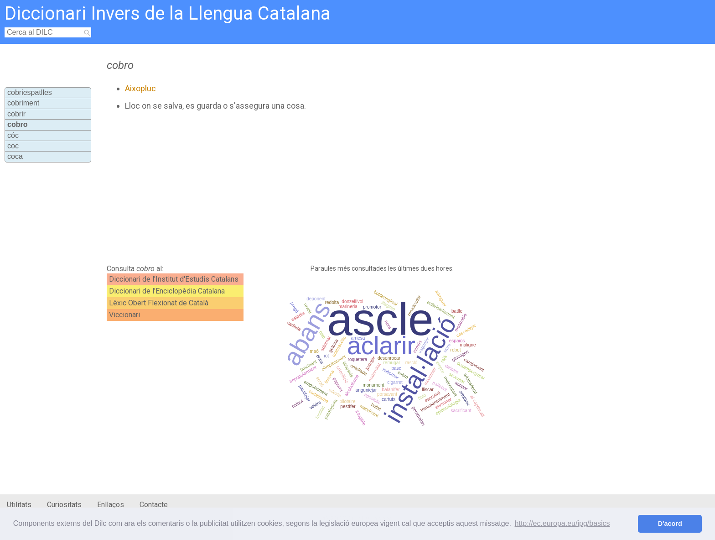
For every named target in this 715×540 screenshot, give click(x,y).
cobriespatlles (29, 92)
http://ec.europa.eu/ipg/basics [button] (562, 523)
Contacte (154, 504)
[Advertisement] (311, 188)
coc (13, 146)
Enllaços (110, 504)
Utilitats (19, 504)
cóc (13, 135)
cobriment (23, 103)
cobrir (16, 114)
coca (15, 156)
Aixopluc (140, 88)
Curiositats (64, 504)
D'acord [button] (670, 523)
